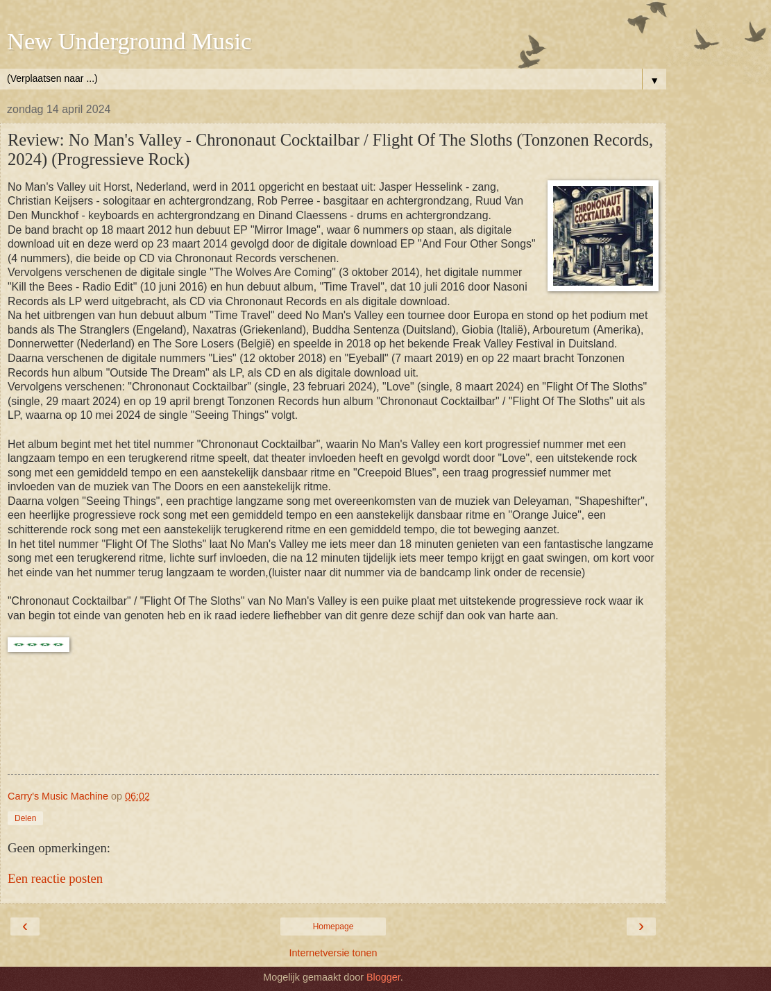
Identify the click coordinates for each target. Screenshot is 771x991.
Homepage (333, 926)
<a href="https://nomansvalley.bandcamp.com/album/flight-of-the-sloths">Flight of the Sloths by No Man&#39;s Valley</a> (333, 722)
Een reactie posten (55, 878)
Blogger (383, 977)
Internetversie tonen (333, 952)
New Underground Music (129, 41)
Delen (25, 818)
